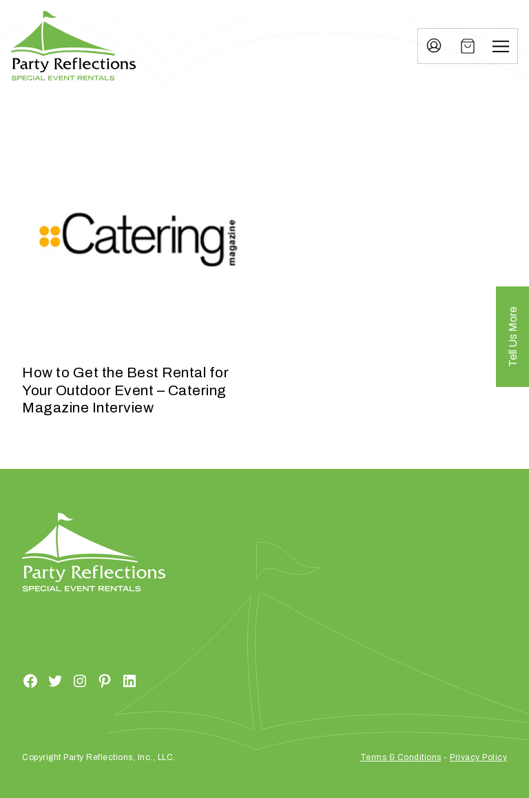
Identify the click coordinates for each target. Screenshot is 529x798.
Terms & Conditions (401, 757)
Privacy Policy (478, 757)
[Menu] (500, 46)
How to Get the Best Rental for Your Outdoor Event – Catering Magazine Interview (125, 389)
